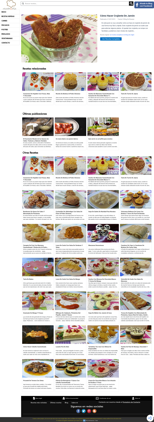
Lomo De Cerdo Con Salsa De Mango (68, 279)
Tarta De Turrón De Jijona (129, 94)
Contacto (5, 43)
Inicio (3, 12)
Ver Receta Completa (111, 39)
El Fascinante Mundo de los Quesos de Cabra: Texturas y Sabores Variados (36, 140)
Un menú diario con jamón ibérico (67, 139)
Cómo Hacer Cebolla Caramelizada (34, 347)
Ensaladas (5, 34)
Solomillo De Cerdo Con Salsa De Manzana (132, 280)
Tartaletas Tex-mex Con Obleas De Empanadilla (99, 348)
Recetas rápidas (7, 16)
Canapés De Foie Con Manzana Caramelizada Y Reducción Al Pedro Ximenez (35, 246)
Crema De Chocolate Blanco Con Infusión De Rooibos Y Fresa (102, 381)
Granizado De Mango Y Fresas (33, 313)
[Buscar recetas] (75, 3)
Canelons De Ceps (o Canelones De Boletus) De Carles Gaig (132, 246)
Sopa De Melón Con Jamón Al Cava (100, 313)
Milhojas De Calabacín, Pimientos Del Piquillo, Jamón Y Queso (68, 314)
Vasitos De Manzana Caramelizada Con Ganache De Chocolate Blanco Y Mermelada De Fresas (101, 95)
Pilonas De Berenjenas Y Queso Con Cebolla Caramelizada (67, 381)
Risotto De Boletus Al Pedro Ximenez (68, 94)
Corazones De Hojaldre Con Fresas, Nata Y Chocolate (36, 95)
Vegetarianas (6, 38)
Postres (4, 30)
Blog (67, 403)
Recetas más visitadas (39, 403)
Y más (96, 420)
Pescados (5, 25)
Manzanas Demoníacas (96, 245)
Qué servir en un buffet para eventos (100, 139)
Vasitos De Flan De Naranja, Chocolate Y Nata (134, 348)
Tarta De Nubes (28, 279)
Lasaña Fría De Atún (62, 347)
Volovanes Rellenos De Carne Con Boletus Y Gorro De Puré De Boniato (133, 212)
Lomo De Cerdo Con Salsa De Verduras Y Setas (69, 246)
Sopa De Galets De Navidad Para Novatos (102, 211)
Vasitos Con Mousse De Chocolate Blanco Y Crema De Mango (102, 280)
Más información (90, 420)
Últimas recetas (56, 403)
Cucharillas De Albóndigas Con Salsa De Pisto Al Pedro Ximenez (69, 212)
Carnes (4, 21)
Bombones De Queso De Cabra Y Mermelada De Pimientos (34, 212)
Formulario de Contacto (131, 402)
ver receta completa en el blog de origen (122, 35)
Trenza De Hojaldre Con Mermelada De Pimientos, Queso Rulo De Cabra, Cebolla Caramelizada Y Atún (134, 314)
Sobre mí (75, 403)
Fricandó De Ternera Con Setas (33, 380)
